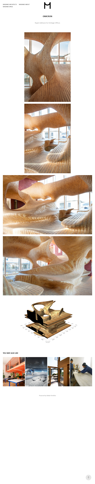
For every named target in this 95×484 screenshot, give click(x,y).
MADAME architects (10, 4)
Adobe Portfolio (51, 395)
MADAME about (24, 4)
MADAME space (8, 7)
